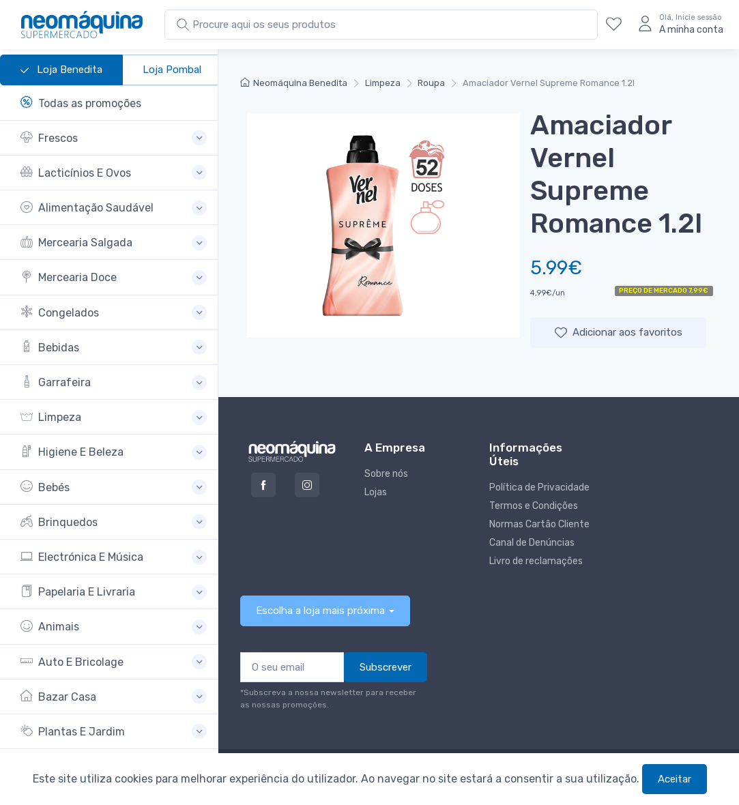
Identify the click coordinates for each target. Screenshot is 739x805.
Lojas (375, 492)
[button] (113, 138)
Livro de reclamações (536, 561)
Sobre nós (386, 474)
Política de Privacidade (539, 487)
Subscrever (385, 667)
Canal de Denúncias (532, 542)
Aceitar (674, 779)
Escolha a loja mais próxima (320, 610)
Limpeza (383, 83)
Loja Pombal (172, 69)
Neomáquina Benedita (293, 83)
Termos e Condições (533, 506)
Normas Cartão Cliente (539, 524)
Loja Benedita (61, 70)
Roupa (431, 83)
